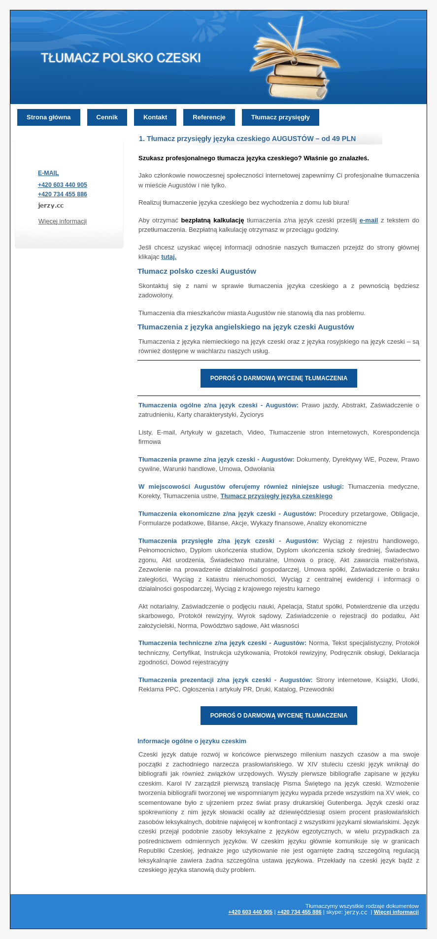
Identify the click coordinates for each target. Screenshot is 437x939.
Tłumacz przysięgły (280, 117)
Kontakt (155, 117)
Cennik (107, 117)
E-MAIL (48, 173)
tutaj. (168, 256)
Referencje (209, 117)
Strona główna (49, 117)
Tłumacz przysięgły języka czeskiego (276, 496)
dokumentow (402, 906)
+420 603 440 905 (62, 184)
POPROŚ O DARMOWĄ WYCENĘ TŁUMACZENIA (279, 378)
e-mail (369, 220)
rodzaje (375, 906)
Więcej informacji (62, 221)
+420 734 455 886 (62, 194)
